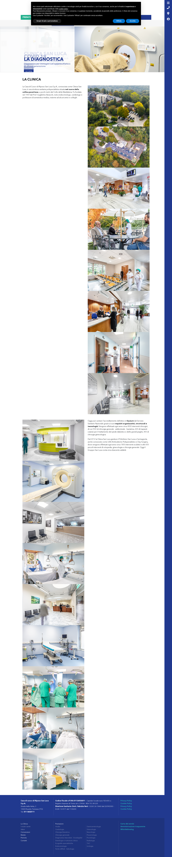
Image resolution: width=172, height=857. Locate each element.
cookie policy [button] (63, 9)
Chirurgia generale (62, 835)
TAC (88, 843)
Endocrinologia (61, 846)
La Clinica (24, 824)
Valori (23, 829)
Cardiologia (59, 829)
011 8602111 (29, 812)
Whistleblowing (127, 829)
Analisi (57, 827)
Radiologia (91, 841)
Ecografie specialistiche (64, 843)
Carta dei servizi (127, 824)
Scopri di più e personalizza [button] (47, 21)
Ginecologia (91, 829)
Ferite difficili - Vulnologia (64, 849)
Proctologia (91, 838)
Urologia (90, 846)
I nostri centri (25, 827)
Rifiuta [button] (118, 21)
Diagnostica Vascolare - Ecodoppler (68, 838)
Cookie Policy (126, 803)
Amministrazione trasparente (132, 827)
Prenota (24, 838)
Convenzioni (25, 832)
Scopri (28, 71)
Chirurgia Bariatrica (62, 832)
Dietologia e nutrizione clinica (66, 841)
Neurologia (91, 832)
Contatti (24, 841)
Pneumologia (92, 835)
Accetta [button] (132, 21)
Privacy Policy (126, 801)
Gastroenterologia (94, 827)
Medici (23, 835)
